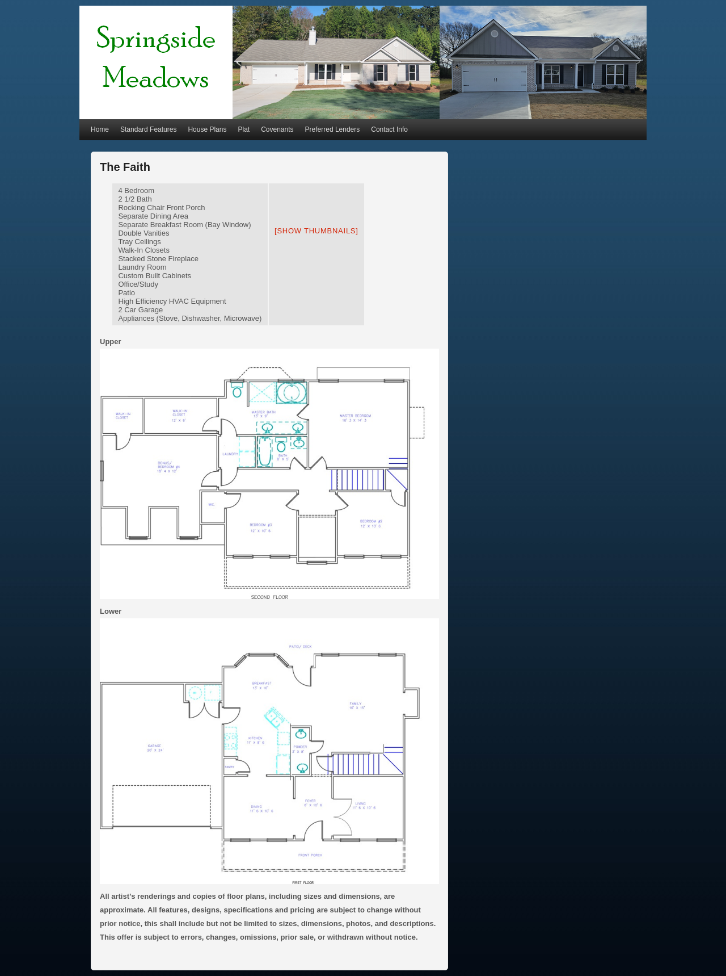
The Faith (125, 167)
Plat (244, 129)
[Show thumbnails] (316, 231)
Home (100, 129)
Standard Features (148, 129)
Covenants (277, 129)
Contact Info (389, 129)
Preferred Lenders (332, 129)
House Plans (207, 129)
